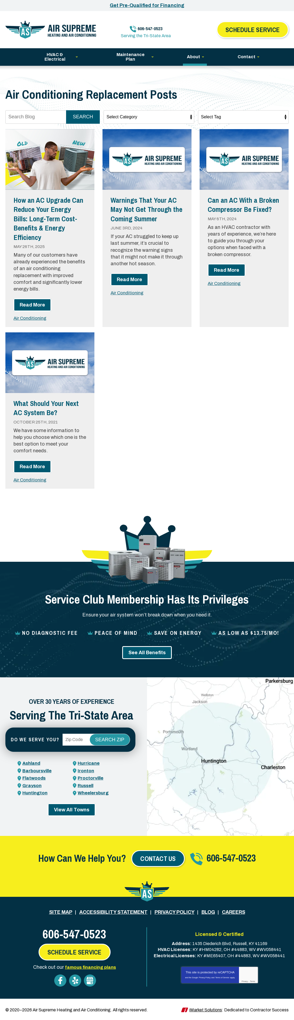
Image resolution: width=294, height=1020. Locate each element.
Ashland (32, 763)
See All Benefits (147, 653)
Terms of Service (222, 977)
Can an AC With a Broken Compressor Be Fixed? (240, 209)
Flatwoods (34, 778)
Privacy (245, 980)
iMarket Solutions (205, 1009)
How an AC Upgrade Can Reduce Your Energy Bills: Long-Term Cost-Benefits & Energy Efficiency (48, 218)
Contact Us (158, 858)
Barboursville (38, 770)
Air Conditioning (31, 318)
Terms (252, 980)
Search (83, 117)
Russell (86, 785)
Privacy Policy (205, 977)
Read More (32, 305)
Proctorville (91, 778)
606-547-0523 (151, 26)
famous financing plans (90, 966)
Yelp (75, 980)
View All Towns (71, 809)
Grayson (32, 785)
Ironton (86, 770)
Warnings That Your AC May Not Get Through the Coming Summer (144, 213)
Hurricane (89, 763)
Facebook (60, 980)
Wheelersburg (94, 792)
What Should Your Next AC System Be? (46, 408)
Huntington (35, 792)
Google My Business (90, 980)
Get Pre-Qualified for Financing (147, 5)
